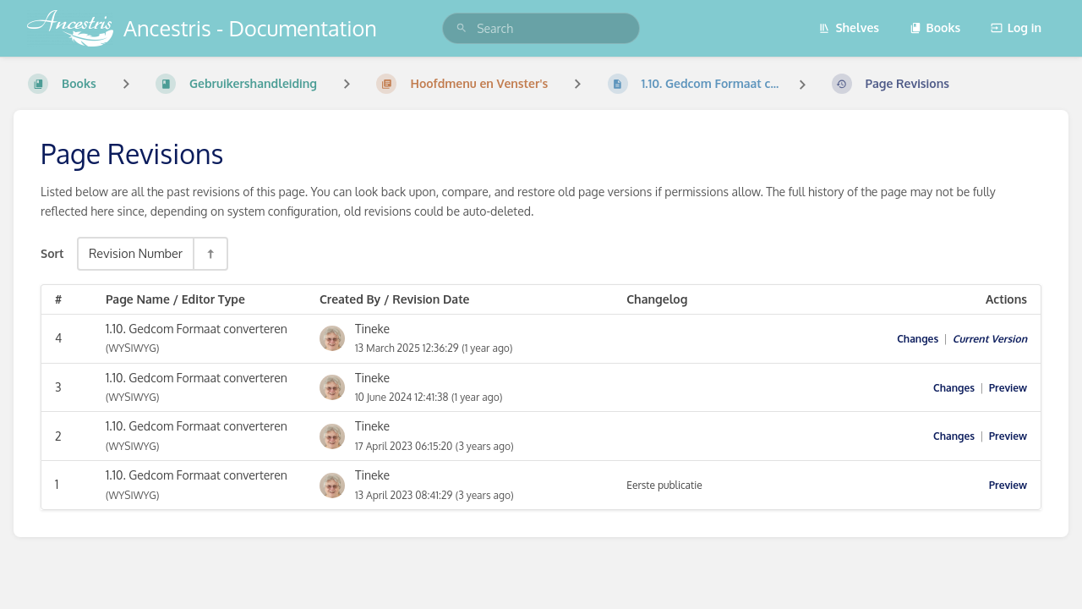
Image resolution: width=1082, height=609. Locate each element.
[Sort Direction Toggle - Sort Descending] (210, 253)
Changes (917, 338)
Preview (1008, 387)
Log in (1016, 27)
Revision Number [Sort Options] (136, 253)
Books (935, 27)
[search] (541, 28)
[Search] (461, 28)
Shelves (848, 27)
